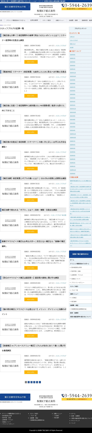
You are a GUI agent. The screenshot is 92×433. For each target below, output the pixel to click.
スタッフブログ (61, 45)
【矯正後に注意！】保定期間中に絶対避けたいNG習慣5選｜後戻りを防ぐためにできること (80, 203)
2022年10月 (73, 76)
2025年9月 (72, 54)
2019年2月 (72, 162)
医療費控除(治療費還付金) (78, 309)
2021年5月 (72, 126)
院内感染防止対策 (76, 267)
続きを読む (31, 62)
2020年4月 (72, 144)
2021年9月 (72, 116)
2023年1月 (72, 69)
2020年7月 (72, 141)
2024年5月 (72, 65)
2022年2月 (72, 101)
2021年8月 (72, 119)
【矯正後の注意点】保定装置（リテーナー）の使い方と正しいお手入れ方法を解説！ (80, 211)
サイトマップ (75, 420)
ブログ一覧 (74, 290)
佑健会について (75, 278)
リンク (73, 423)
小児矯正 (74, 297)
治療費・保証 (73, 21)
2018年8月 (72, 173)
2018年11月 (73, 170)
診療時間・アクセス (77, 275)
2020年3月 (72, 148)
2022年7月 (72, 87)
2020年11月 (73, 134)
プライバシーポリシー (77, 282)
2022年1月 (72, 105)
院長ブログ (73, 44)
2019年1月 (72, 166)
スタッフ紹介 (46, 21)
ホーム (2, 21)
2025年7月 (72, 58)
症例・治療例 (34, 21)
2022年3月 (72, 98)
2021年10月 (73, 112)
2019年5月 (72, 152)
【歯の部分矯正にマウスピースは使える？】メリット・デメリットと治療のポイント (80, 243)
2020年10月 (73, 137)
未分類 (64, 215)
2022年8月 (72, 83)
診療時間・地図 (86, 21)
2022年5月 (72, 94)
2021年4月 (72, 130)
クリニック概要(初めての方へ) (16, 21)
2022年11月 (73, 72)
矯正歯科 (74, 301)
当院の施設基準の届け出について (80, 316)
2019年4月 (72, 155)
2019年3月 (72, 159)
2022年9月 (72, 80)
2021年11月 (73, 108)
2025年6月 (72, 62)
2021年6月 (72, 123)
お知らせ (72, 36)
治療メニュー (60, 21)
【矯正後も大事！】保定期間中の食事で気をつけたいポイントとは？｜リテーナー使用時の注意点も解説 (80, 189)
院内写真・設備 (75, 271)
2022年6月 (72, 90)
